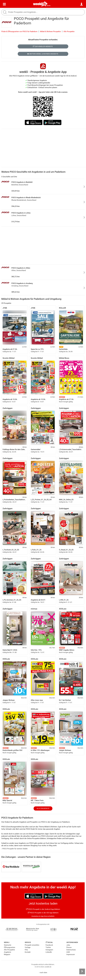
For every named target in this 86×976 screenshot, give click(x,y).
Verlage (27, 947)
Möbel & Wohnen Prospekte (50, 32)
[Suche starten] (5, 12)
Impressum (70, 954)
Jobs (68, 945)
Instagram (49, 950)
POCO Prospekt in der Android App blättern (43, 909)
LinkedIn (49, 952)
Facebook (49, 945)
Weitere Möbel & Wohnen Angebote (42, 54)
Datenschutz (71, 950)
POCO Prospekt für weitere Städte (14, 849)
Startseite (7, 945)
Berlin (49, 6)
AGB (68, 952)
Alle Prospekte (68, 32)
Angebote (7, 952)
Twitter (48, 947)
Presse (69, 947)
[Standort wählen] (82, 4)
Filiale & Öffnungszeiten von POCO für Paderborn (19, 32)
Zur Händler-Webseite (43, 46)
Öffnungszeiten (9, 947)
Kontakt (28, 952)
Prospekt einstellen (32, 945)
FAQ (26, 950)
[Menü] (4, 4)
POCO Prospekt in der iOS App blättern (43, 913)
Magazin (7, 954)
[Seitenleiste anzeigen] (82, 971)
